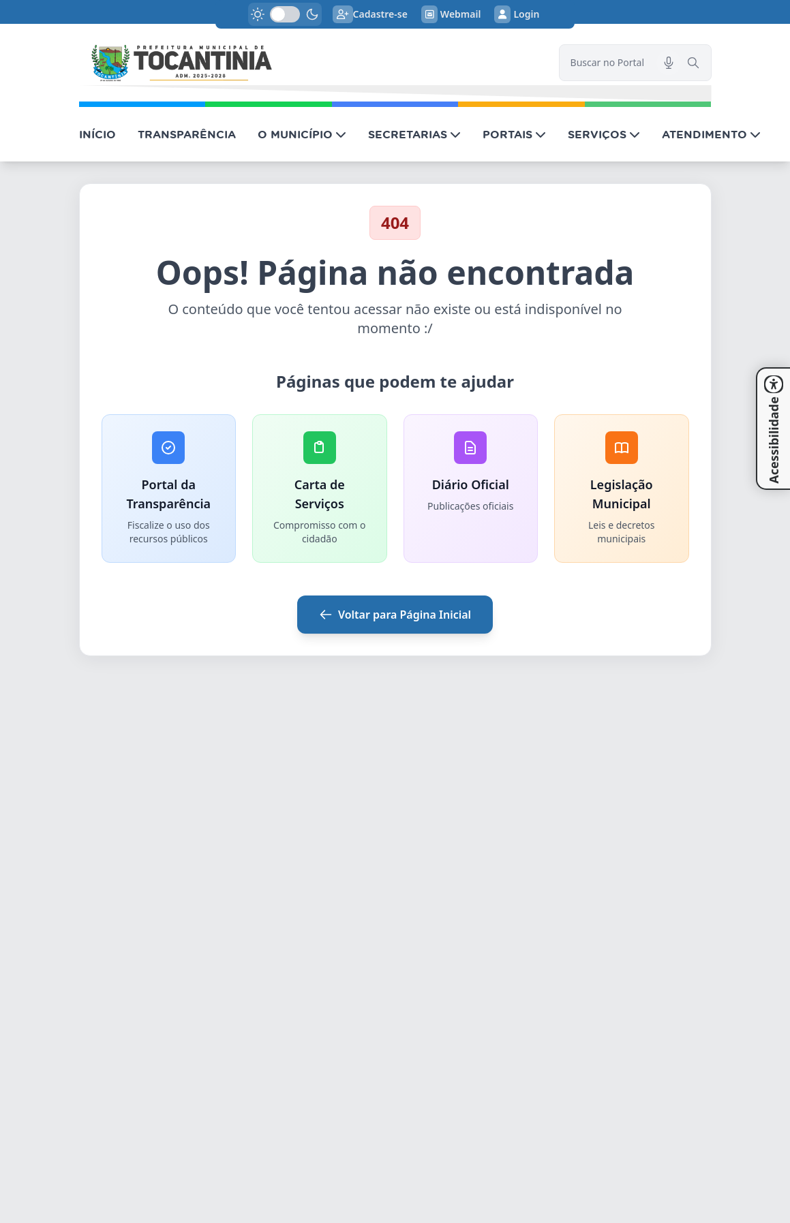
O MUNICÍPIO (302, 134)
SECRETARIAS (414, 134)
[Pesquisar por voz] (668, 62)
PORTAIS (514, 134)
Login (516, 14)
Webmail (451, 14)
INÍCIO (97, 134)
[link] (310, 62)
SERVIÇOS (604, 134)
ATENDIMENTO (711, 134)
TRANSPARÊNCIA (187, 134)
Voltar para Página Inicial (395, 614)
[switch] (285, 14)
